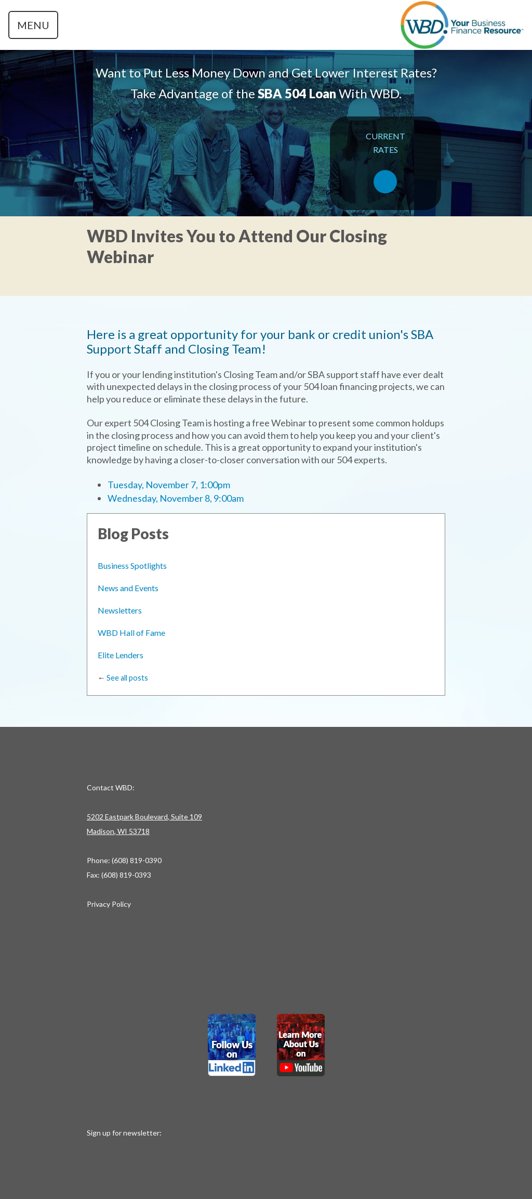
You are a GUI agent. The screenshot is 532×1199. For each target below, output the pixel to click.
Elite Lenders (120, 655)
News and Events (128, 588)
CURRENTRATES (385, 162)
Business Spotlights (132, 565)
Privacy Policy (109, 904)
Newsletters (120, 610)
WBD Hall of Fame (131, 632)
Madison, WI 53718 (118, 831)
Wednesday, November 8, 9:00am (176, 498)
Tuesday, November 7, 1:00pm (169, 484)
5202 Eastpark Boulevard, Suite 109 (144, 816)
